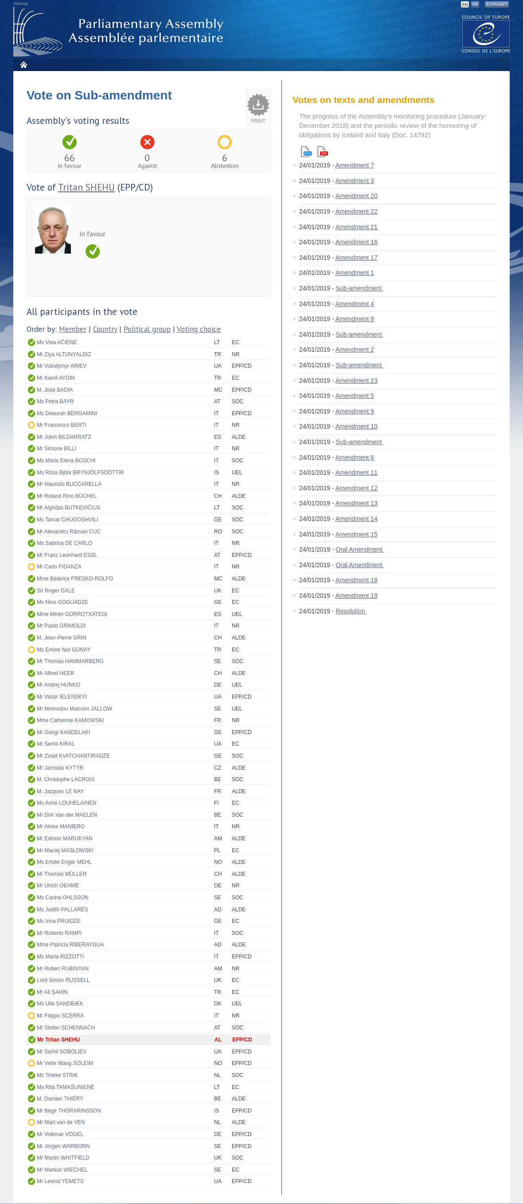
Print (258, 120)
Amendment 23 (357, 380)
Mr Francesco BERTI (61, 425)
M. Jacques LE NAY (60, 791)
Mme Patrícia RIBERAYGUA (70, 945)
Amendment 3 (355, 180)
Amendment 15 (357, 534)
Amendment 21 (357, 226)
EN (465, 4)
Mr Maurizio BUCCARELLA (69, 484)
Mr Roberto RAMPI (59, 933)
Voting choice (199, 329)
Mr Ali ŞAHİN (52, 992)
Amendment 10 (357, 426)
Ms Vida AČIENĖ (57, 342)
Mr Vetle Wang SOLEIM (65, 1063)
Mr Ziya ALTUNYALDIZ (64, 354)
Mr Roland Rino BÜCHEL (67, 496)
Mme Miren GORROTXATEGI (72, 614)
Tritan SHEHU (86, 187)
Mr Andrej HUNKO (58, 685)
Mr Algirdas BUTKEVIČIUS (68, 508)
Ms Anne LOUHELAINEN (67, 803)
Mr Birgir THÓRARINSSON (69, 1111)
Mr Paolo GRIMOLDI (61, 626)
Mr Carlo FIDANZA (59, 567)
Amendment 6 (355, 457)
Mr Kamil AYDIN (56, 378)
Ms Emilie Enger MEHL (64, 862)
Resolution (351, 611)
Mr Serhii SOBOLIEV (61, 1052)
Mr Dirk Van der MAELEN (67, 815)
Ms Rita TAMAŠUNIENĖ (65, 1087)
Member (72, 329)
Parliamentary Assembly (120, 32)
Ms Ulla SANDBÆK (60, 1004)
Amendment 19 (357, 595)
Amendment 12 (357, 488)
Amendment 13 (357, 503)
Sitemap (20, 3)
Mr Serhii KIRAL (56, 744)
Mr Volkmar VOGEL (60, 1134)
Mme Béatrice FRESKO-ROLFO (75, 579)
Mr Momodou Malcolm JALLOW (74, 709)
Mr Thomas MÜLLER (61, 874)
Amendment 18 (357, 580)
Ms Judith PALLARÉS (62, 909)
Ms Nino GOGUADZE (62, 602)
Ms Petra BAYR (55, 401)
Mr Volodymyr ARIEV (61, 366)
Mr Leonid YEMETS (60, 1181)
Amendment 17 (357, 257)
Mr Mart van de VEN (61, 1122)
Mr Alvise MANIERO (61, 826)
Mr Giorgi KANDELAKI (63, 732)
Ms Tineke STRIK (57, 1075)
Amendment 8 (355, 318)
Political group (147, 329)
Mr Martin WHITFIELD (63, 1158)
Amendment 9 (355, 411)
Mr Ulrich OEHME (58, 885)
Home (23, 64)
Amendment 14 (357, 518)
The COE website (486, 34)
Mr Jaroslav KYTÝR (60, 768)
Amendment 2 (355, 349)
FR (475, 4)
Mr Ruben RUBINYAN (63, 969)
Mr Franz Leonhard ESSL (67, 555)
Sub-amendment (359, 288)
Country (105, 329)
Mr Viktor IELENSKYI (62, 697)
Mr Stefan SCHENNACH (66, 1028)
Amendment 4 (355, 303)
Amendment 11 (357, 472)
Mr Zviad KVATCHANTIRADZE (73, 756)
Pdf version (322, 151)
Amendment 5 (355, 395)
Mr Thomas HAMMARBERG (70, 661)
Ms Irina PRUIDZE (59, 921)
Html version (306, 151)
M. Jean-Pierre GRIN (61, 638)
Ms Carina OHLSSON (63, 897)
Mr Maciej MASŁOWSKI (65, 850)
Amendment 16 (357, 242)
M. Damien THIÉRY (60, 1099)
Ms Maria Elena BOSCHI (66, 460)
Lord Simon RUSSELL (63, 980)
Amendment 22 (357, 211)
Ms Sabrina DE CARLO (64, 543)
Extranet (496, 4)
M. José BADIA (55, 390)
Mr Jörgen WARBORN (63, 1146)
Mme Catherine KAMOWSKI (70, 720)
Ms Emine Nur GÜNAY (63, 650)
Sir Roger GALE (56, 591)
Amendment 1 (355, 272)
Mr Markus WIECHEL (62, 1170)
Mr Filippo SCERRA (60, 1016)
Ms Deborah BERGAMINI (67, 413)
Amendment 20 (357, 195)
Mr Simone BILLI (56, 448)
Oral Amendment (360, 549)
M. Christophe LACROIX (66, 779)
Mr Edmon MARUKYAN (65, 838)
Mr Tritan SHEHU (58, 1040)
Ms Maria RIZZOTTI (60, 957)
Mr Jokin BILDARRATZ (64, 437)
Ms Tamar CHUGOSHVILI (67, 520)
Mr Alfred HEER (55, 673)
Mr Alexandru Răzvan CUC (69, 531)
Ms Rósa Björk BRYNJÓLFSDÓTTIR (80, 472)
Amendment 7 (355, 165)
